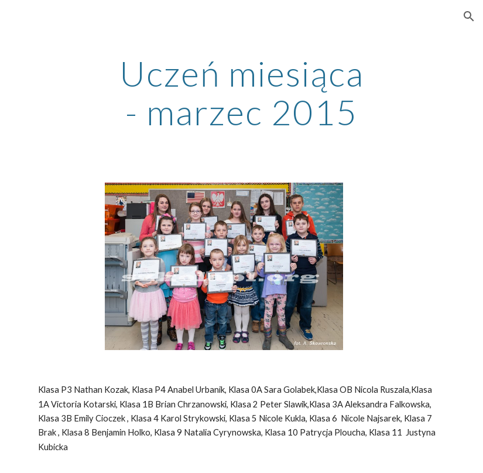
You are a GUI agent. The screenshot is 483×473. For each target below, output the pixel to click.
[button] (469, 16)
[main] (242, 92)
